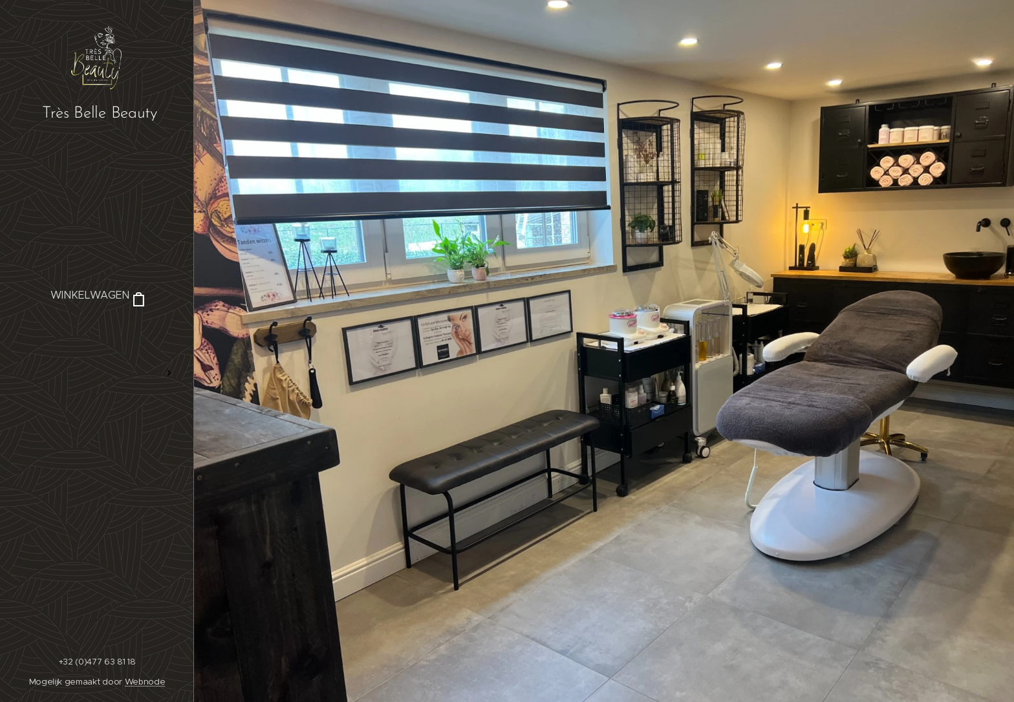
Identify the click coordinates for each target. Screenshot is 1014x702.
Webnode (145, 681)
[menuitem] (97, 334)
